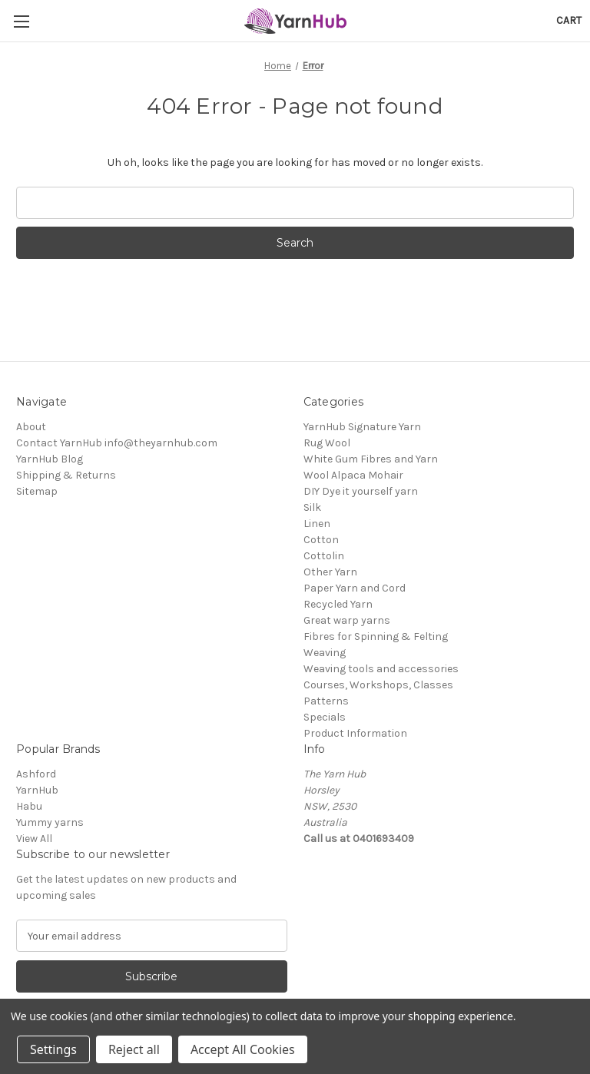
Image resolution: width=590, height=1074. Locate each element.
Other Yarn (330, 571)
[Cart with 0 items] (569, 20)
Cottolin (323, 555)
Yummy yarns (50, 822)
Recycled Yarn (338, 604)
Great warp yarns (346, 620)
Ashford (36, 774)
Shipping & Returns (66, 475)
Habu (29, 806)
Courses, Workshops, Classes (378, 684)
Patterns (326, 701)
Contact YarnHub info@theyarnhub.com (116, 442)
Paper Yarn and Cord (354, 588)
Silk (312, 507)
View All (34, 838)
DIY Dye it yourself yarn (360, 491)
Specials (324, 717)
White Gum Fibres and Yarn (370, 459)
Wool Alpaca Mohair (353, 475)
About (31, 426)
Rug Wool (326, 442)
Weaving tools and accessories (381, 668)
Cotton (321, 539)
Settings (53, 1049)
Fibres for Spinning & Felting (375, 636)
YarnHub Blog (49, 459)
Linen (316, 523)
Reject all (134, 1049)
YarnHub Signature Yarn (362, 426)
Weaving (324, 652)
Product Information (355, 733)
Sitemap (37, 491)
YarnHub (37, 790)
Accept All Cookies (243, 1049)
